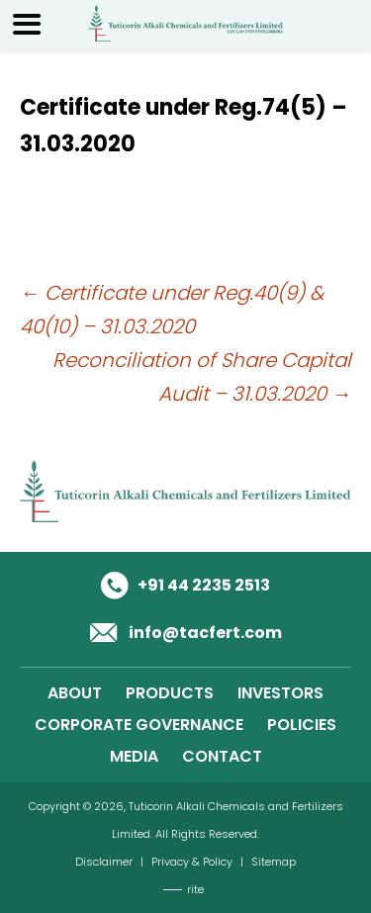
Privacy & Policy (191, 861)
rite (195, 889)
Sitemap (273, 861)
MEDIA (134, 756)
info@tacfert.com (205, 632)
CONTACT (222, 756)
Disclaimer (104, 861)
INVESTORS (280, 693)
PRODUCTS (170, 693)
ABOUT (74, 693)
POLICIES (301, 724)
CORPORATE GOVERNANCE (139, 724)
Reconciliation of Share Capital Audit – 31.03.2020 (201, 377)
